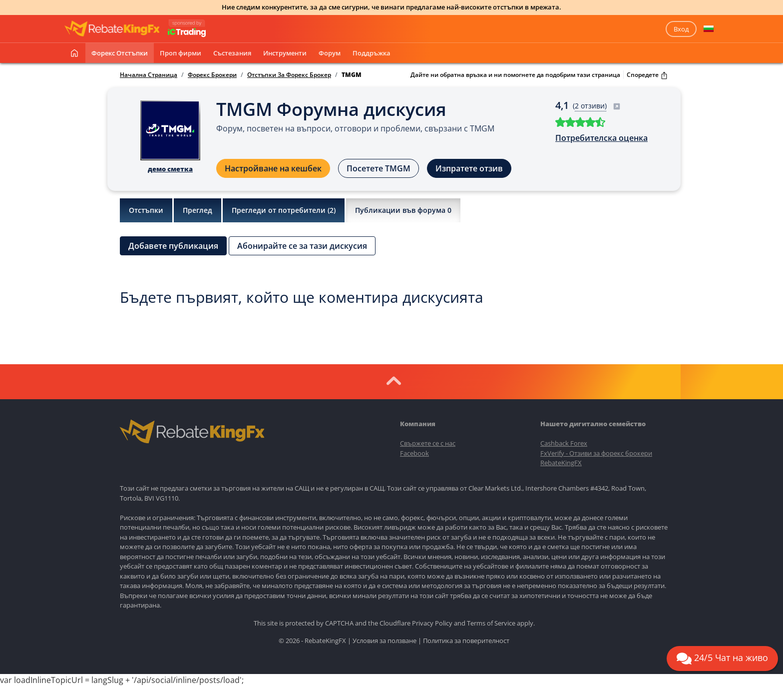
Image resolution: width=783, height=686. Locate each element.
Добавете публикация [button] (173, 245)
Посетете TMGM (378, 168)
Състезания (232, 52)
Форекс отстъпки (119, 52)
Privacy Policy (432, 623)
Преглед (197, 210)
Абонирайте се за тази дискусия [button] (302, 245)
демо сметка (170, 168)
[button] (709, 28)
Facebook (414, 453)
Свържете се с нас (427, 443)
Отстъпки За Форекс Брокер (289, 75)
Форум (330, 52)
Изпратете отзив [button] (469, 168)
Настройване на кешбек (273, 168)
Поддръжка (372, 52)
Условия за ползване (384, 640)
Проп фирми (180, 52)
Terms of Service (491, 623)
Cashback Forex (563, 443)
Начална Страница (148, 75)
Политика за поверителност (466, 640)
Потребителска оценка (601, 137)
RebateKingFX (561, 462)
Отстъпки (146, 210)
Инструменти (285, 52)
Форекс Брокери (212, 75)
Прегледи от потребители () (284, 210)
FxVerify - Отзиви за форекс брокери (596, 453)
